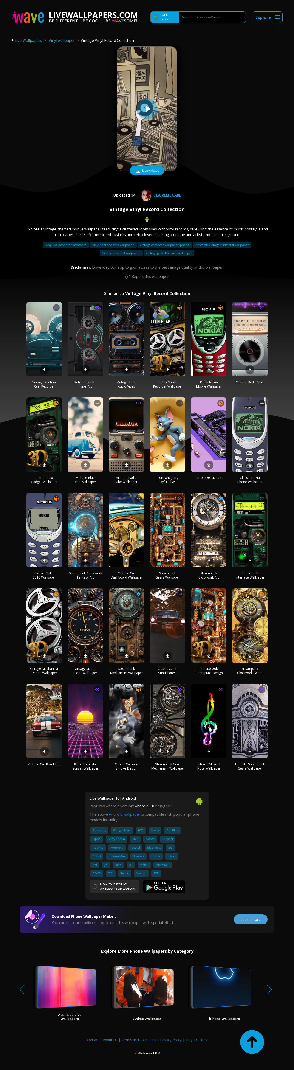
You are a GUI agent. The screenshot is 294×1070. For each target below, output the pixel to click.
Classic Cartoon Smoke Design (126, 766)
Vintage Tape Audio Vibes (126, 384)
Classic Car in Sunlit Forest (167, 670)
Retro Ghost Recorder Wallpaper (167, 384)
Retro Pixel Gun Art (209, 477)
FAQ (189, 1039)
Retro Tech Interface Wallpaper (249, 575)
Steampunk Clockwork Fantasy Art (85, 575)
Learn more (250, 919)
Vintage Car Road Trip (44, 764)
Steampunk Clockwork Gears (249, 670)
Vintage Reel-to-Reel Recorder (44, 384)
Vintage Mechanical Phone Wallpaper (44, 670)
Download (147, 171)
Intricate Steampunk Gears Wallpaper (250, 766)
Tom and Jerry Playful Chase (167, 479)
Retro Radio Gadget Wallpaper (44, 479)
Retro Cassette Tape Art (85, 384)
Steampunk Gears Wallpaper (167, 575)
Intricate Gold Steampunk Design (209, 670)
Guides (201, 1039)
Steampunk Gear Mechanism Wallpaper (167, 766)
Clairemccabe (160, 195)
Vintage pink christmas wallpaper (169, 253)
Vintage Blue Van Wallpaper (85, 479)
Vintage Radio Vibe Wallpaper (126, 479)
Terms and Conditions (139, 1039)
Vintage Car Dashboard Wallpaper (126, 575)
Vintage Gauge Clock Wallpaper (85, 670)
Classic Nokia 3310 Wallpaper (44, 575)
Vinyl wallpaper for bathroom (66, 245)
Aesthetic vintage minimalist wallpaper (222, 245)
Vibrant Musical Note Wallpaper (208, 766)
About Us (110, 1039)
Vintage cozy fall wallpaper (121, 253)
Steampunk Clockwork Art (208, 575)
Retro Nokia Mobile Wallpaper (209, 384)
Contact (93, 1039)
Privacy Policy (171, 1039)
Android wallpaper (124, 814)
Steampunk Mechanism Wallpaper (126, 670)
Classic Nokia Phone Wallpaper (250, 479)
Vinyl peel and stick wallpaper (113, 245)
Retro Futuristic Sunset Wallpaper (85, 766)
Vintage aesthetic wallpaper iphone (165, 245)
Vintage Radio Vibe (250, 382)
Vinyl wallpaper (62, 40)
